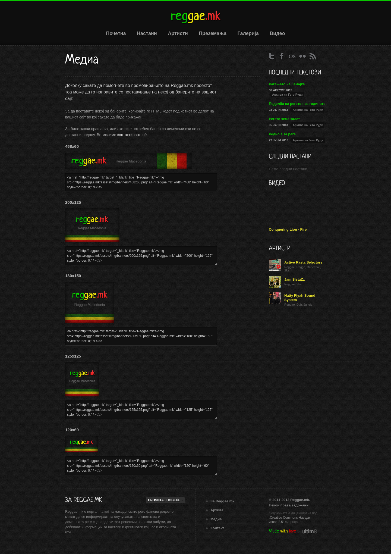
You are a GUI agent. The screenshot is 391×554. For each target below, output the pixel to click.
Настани (147, 33)
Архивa (216, 510)
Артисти (178, 33)
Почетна (116, 33)
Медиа (216, 519)
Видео (277, 33)
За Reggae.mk (222, 501)
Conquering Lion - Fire (288, 229)
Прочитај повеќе (166, 500)
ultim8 (309, 531)
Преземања (212, 33)
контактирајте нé (132, 135)
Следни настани (290, 157)
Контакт (217, 528)
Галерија (248, 33)
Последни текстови (295, 73)
